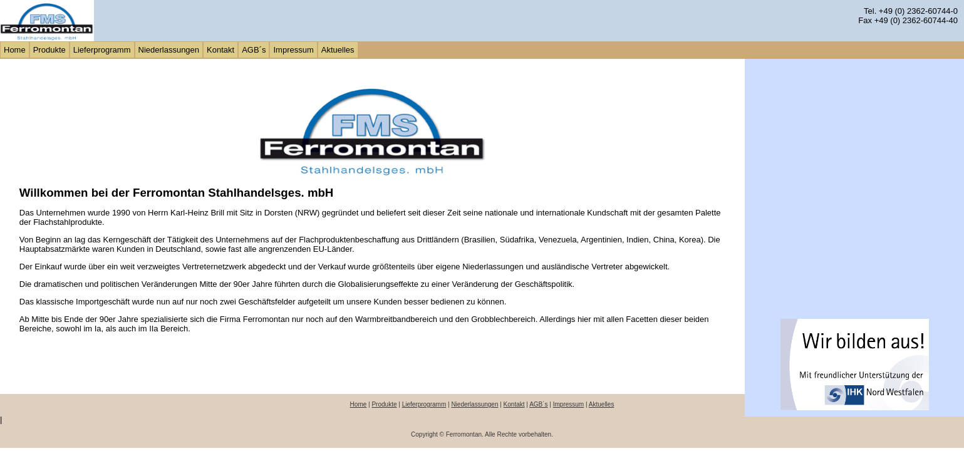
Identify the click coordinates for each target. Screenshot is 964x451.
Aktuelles (601, 404)
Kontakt (514, 404)
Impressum (568, 404)
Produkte (383, 404)
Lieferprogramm (424, 404)
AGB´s (538, 404)
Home (358, 404)
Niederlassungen (474, 404)
